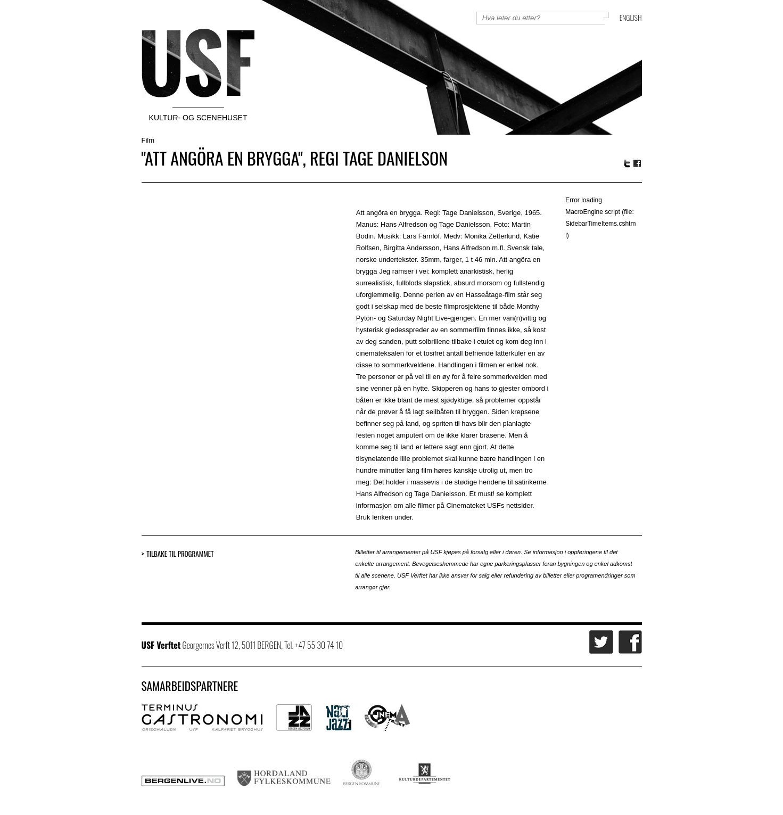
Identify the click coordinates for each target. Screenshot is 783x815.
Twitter (627, 163)
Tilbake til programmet (179, 554)
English (631, 17)
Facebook (637, 164)
